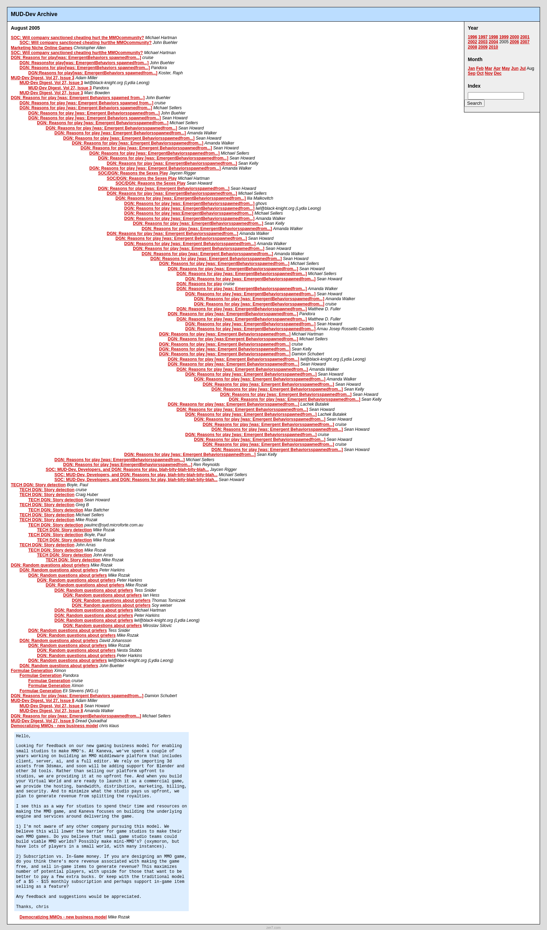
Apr (497, 68)
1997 (483, 37)
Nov (489, 73)
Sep (471, 73)
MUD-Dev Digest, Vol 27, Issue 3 (42, 77)
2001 (525, 37)
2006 (514, 41)
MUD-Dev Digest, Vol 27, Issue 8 (42, 700)
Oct (480, 73)
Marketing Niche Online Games (42, 47)
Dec (498, 73)
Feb (480, 68)
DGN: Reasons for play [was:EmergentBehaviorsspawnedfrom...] (188, 213)
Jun (514, 68)
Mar (488, 68)
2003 (483, 41)
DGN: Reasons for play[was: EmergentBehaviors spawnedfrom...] (76, 57)
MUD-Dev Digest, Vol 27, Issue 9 (42, 720)
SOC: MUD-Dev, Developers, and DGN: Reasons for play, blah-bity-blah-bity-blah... (127, 469)
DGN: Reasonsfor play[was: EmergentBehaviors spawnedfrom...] (84, 62)
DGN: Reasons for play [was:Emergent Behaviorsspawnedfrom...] (233, 339)
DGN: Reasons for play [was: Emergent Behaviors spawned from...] (77, 97)
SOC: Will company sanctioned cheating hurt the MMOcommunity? (77, 37)
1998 (493, 37)
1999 (504, 37)
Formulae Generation (32, 670)
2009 (483, 47)
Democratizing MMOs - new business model (54, 725)
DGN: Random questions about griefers (50, 565)
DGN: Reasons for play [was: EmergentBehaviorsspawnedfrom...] (154, 153)
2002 (472, 41)
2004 (493, 41)
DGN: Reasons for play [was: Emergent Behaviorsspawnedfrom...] (94, 113)
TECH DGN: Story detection (38, 484)
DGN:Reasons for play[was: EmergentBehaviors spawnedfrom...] (92, 73)
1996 (472, 37)
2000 (514, 37)
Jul (523, 68)
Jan (471, 68)
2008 (472, 47)
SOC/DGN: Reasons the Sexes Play (133, 173)
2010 (493, 47)
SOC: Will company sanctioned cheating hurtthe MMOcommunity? (86, 42)
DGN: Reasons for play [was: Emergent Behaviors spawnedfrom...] (86, 107)
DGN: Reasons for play (199, 283)
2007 (525, 41)
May (506, 68)
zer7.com (273, 928)
